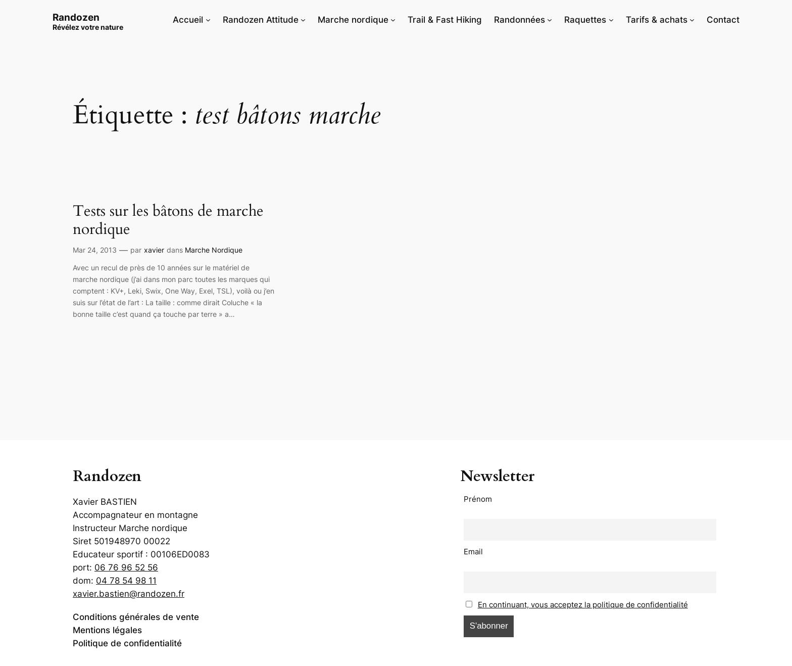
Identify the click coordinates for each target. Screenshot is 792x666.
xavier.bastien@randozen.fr (128, 594)
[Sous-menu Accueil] (208, 19)
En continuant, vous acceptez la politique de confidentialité (583, 604)
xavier (154, 250)
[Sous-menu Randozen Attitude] (303, 19)
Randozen (76, 17)
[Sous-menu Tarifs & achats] (692, 19)
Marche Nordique (213, 250)
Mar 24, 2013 (95, 250)
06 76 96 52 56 (126, 567)
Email (473, 551)
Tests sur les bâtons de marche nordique (168, 221)
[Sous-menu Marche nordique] (392, 19)
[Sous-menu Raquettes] (611, 19)
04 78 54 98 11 (126, 581)
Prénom (478, 499)
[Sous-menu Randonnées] (549, 19)
